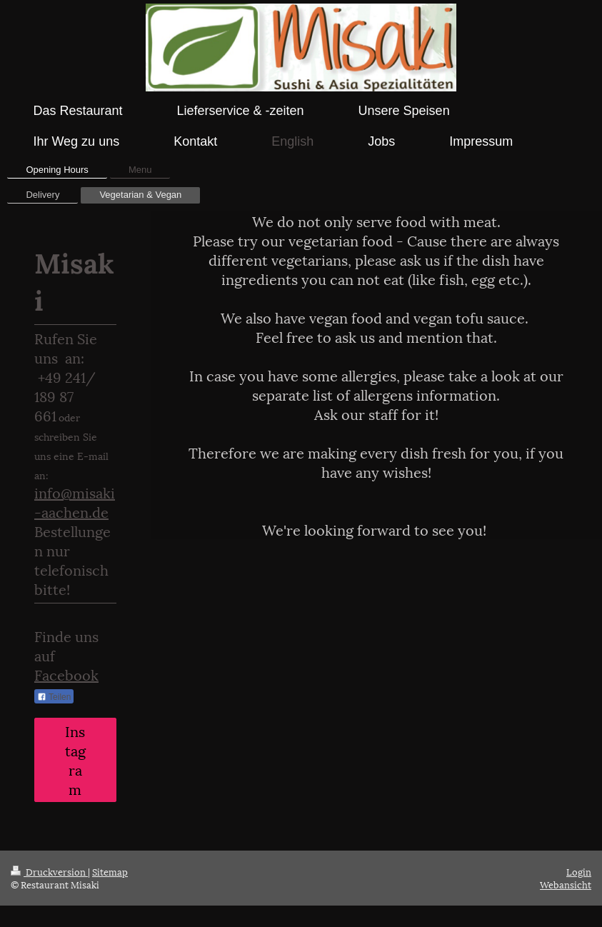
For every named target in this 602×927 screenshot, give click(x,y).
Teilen (54, 697)
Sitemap (110, 871)
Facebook (66, 674)
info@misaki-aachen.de (74, 501)
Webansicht (565, 884)
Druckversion (49, 871)
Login (578, 871)
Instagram (75, 759)
